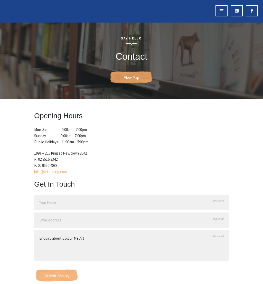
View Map (131, 77)
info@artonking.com (50, 171)
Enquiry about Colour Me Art (131, 245)
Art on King (15, 11)
